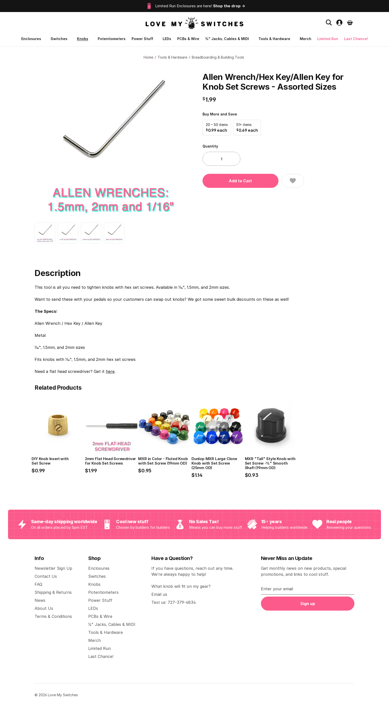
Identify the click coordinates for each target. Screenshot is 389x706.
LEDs (167, 39)
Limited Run (327, 39)
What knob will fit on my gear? (181, 586)
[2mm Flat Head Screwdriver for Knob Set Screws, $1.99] (111, 426)
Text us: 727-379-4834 (173, 602)
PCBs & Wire (188, 39)
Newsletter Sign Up (53, 568)
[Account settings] (339, 23)
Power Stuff (144, 39)
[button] (217, 127)
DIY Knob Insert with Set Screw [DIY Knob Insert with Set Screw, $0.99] (50, 461)
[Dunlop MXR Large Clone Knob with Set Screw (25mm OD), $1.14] (218, 426)
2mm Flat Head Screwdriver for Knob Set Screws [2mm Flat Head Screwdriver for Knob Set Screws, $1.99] (110, 461)
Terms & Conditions (53, 616)
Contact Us (46, 576)
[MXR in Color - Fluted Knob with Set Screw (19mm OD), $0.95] (164, 426)
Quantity (210, 146)
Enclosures (33, 39)
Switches (61, 39)
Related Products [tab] (58, 387)
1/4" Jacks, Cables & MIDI (228, 39)
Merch (305, 39)
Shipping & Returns (53, 592)
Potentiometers (112, 39)
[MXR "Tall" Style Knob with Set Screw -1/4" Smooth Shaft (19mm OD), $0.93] (271, 426)
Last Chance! (356, 39)
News (40, 600)
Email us (159, 594)
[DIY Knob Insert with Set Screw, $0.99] (58, 426)
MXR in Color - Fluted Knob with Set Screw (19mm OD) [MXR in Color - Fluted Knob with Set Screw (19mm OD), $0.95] (163, 461)
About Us (44, 608)
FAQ (38, 584)
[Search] (329, 23)
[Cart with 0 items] (350, 23)
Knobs (84, 39)
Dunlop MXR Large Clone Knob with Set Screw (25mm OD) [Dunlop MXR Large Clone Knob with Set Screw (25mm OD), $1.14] (214, 463)
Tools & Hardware (276, 39)
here (110, 371)
